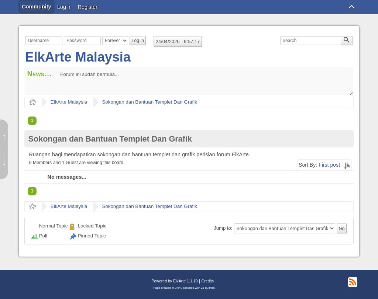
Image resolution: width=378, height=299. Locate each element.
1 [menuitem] (32, 120)
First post (329, 165)
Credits (208, 281)
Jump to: (223, 228)
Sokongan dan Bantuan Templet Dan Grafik (149, 102)
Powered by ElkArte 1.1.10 (174, 281)
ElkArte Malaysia (78, 57)
